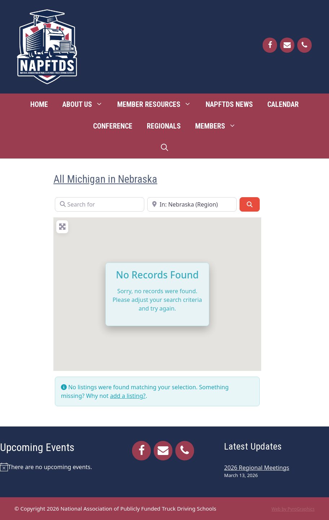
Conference (112, 126)
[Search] (250, 204)
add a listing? (127, 396)
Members (219, 126)
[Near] (192, 204)
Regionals (164, 126)
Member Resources (157, 104)
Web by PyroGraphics (293, 509)
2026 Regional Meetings (256, 468)
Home (39, 104)
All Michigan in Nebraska (105, 179)
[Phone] (304, 45)
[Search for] (99, 204)
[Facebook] (270, 45)
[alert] (52, 467)
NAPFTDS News (229, 104)
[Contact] (287, 45)
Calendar (283, 104)
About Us (86, 104)
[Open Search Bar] (164, 148)
